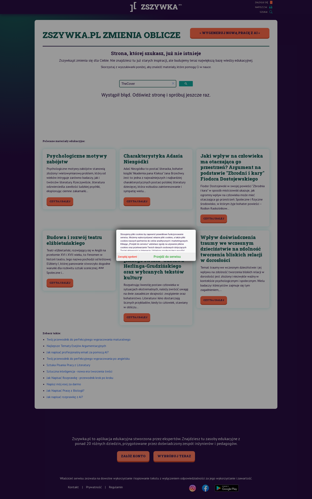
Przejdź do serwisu (167, 257)
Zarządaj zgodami (127, 256)
